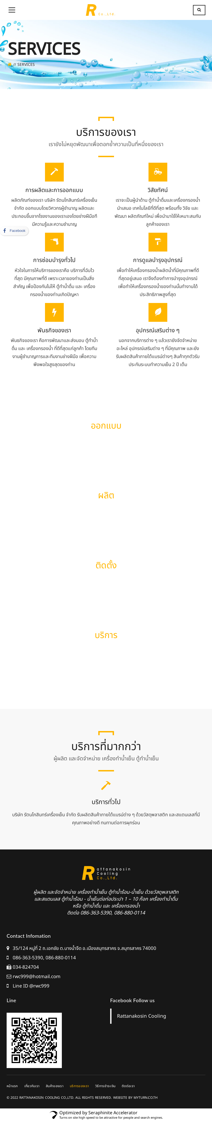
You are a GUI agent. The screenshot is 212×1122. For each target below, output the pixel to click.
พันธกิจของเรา (54, 330)
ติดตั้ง (106, 565)
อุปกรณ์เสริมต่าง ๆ (158, 330)
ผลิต (106, 495)
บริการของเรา (79, 1086)
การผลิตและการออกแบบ (54, 190)
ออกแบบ (106, 425)
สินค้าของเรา (54, 1086)
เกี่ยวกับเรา (32, 1086)
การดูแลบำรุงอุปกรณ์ (157, 260)
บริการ (106, 635)
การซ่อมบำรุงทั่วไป (54, 260)
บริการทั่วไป (106, 802)
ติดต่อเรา (128, 1086)
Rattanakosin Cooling (141, 1016)
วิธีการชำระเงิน (105, 1086)
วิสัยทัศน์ (158, 190)
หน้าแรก (12, 1086)
